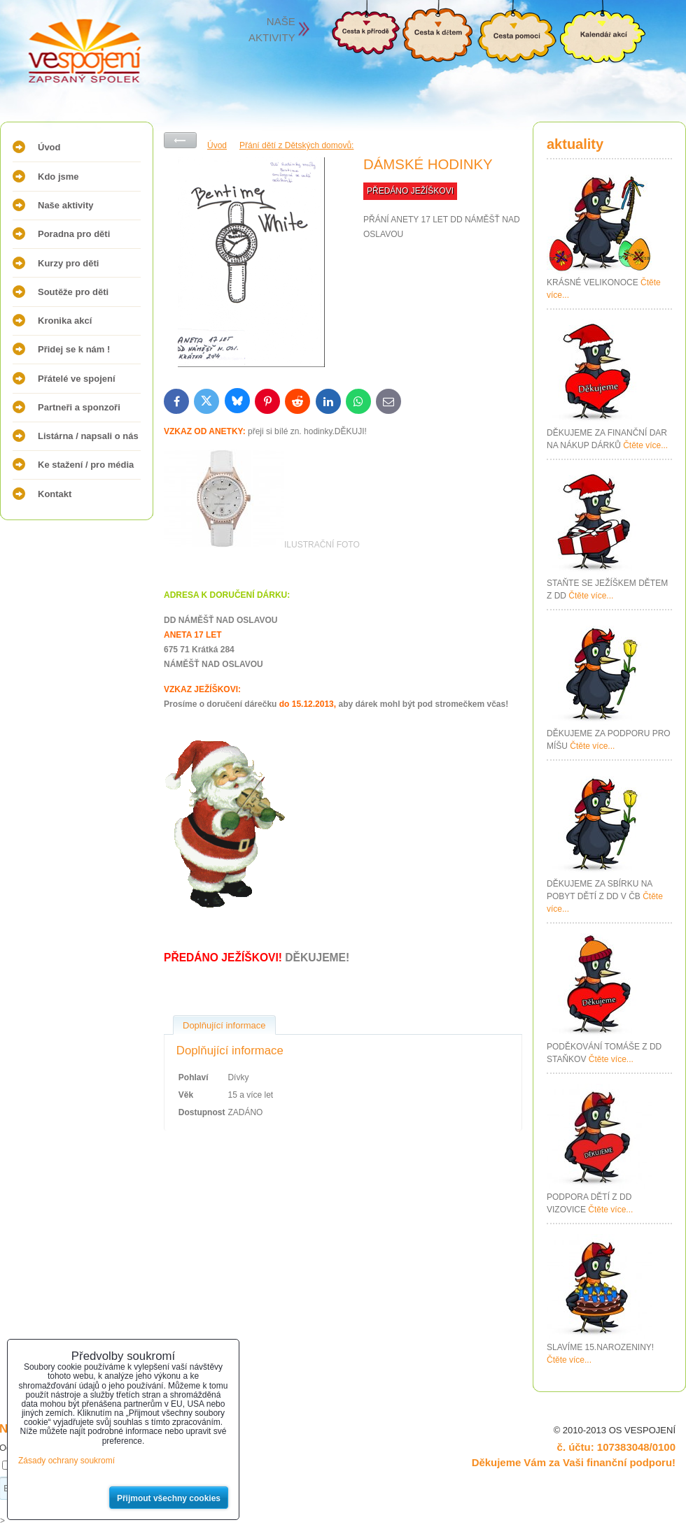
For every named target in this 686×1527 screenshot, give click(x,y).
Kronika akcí (65, 320)
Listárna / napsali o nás (88, 436)
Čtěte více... (645, 445)
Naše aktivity (66, 205)
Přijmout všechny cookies (168, 1498)
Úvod (49, 147)
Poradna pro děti (74, 234)
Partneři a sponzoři (79, 407)
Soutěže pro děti (73, 292)
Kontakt (54, 494)
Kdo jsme (58, 176)
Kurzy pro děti (68, 263)
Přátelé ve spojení (76, 378)
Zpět (180, 140)
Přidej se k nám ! (74, 349)
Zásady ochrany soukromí (66, 1460)
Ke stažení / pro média (86, 464)
